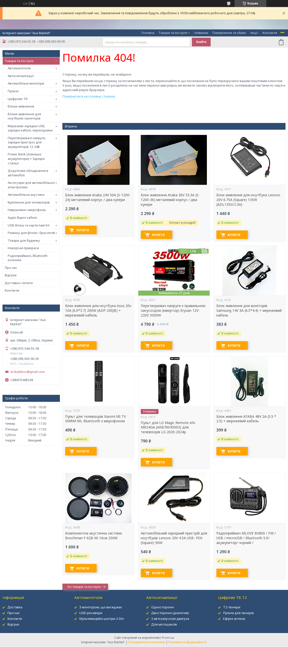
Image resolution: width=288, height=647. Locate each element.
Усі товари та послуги (84, 586)
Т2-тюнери (231, 607)
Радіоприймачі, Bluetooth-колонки (28, 257)
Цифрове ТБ (18, 99)
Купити (82, 230)
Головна (148, 32)
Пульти (13, 91)
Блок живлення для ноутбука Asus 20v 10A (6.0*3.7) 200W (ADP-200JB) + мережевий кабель (98, 311)
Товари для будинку (24, 240)
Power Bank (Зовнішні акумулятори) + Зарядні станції (26, 158)
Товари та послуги (172, 32)
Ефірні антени (234, 618)
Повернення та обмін (229, 32)
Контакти (270, 32)
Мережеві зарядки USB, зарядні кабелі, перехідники (30, 128)
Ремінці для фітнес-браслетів (31, 232)
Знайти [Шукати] (201, 42)
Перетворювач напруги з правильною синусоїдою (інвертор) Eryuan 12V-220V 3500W (173, 311)
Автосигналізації (21, 76)
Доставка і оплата (19, 283)
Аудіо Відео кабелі (22, 217)
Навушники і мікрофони (27, 210)
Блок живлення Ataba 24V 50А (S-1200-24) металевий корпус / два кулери (98, 197)
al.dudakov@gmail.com (27, 372)
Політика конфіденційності (187, 642)
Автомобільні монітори (26, 83)
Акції (254, 32)
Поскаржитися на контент (146, 642)
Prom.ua (168, 638)
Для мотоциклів (164, 624)
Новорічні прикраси (23, 248)
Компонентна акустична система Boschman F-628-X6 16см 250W (93, 535)
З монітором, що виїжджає (100, 607)
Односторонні (162, 607)
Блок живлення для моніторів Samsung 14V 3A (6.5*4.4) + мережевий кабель (249, 311)
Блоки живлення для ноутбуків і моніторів (24, 116)
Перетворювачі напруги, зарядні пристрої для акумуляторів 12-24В (27, 142)
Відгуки (10, 275)
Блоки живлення (21, 106)
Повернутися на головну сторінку (88, 96)
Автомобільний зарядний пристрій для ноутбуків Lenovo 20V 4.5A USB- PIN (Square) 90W (174, 538)
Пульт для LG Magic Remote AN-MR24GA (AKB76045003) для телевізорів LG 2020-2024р (168, 427)
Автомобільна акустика (26, 194)
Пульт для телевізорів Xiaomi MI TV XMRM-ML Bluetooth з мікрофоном (95, 419)
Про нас (11, 267)
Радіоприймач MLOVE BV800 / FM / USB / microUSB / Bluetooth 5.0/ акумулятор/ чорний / (246, 538)
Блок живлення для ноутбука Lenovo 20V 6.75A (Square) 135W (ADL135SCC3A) (248, 200)
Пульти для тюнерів (238, 613)
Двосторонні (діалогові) (170, 613)
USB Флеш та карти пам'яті (28, 225)
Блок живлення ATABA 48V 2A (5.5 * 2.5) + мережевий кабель (246, 419)
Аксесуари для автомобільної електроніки (31, 184)
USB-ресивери (90, 613)
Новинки (201, 32)
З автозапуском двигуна (170, 618)
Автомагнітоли (19, 68)
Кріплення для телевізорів (29, 202)
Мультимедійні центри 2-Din (101, 618)
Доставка (14, 607)
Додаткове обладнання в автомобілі (28, 172)
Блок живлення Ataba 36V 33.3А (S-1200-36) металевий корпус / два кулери (170, 200)
